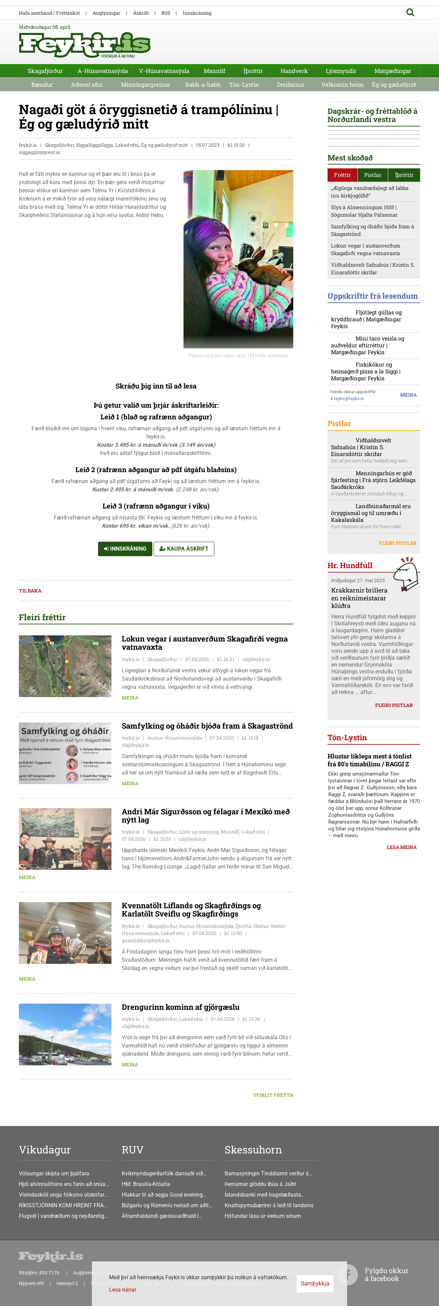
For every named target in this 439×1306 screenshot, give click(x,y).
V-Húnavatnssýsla (164, 71)
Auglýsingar (106, 13)
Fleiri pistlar (398, 674)
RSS (166, 13)
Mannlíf (214, 71)
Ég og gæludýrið (394, 84)
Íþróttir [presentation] (404, 290)
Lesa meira (402, 1040)
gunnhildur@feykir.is (145, 940)
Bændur (42, 84)
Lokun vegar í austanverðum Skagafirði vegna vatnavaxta (365, 365)
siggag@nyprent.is (39, 152)
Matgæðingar (393, 71)
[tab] (343, 290)
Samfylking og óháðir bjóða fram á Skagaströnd (372, 345)
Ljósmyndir (341, 71)
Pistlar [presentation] (372, 290)
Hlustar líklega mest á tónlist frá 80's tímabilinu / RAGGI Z (370, 953)
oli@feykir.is (256, 659)
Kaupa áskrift (184, 549)
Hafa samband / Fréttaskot (49, 13)
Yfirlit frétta (273, 1095)
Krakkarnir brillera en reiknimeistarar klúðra (359, 729)
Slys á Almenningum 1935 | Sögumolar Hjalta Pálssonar (364, 326)
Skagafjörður (45, 71)
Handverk (294, 71)
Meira (130, 697)
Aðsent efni (87, 84)
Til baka (30, 591)
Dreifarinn (291, 84)
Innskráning (125, 549)
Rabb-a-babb (203, 84)
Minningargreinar (145, 84)
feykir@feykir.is (349, 529)
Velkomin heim (342, 84)
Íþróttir (253, 71)
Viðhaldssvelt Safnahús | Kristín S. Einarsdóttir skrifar (373, 384)
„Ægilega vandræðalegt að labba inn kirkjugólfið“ (369, 307)
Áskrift (141, 13)
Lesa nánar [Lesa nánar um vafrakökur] (122, 1289)
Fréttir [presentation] (342, 290)
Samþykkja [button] (315, 1283)
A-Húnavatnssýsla (103, 71)
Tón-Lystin (244, 84)
